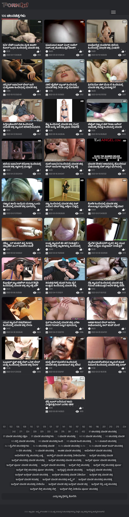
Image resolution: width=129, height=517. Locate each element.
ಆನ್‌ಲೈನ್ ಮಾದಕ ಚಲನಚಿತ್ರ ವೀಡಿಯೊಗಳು (66, 455)
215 (117, 426)
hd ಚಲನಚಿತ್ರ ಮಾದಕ (115, 436)
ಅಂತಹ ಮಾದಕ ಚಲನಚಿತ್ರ (69, 450)
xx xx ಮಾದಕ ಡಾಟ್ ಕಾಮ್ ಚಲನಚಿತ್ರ (106, 445)
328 (35, 431)
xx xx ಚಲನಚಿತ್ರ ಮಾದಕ (43, 445)
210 (110, 426)
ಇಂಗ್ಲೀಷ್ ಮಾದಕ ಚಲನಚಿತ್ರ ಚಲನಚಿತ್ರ (95, 479)
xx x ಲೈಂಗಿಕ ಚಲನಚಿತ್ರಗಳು (17, 445)
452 (83, 431)
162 (83, 426)
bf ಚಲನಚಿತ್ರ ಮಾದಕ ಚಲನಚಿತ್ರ (103, 431)
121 (38, 426)
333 (48, 431)
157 (77, 426)
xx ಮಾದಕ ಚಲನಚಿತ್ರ (44, 450)
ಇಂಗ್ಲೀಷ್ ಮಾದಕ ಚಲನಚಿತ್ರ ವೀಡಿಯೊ (28, 484)
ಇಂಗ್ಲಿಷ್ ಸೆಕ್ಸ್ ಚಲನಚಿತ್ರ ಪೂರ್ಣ (107, 465)
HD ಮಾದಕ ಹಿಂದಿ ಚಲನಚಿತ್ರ (79, 441)
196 (97, 426)
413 (76, 431)
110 (31, 426)
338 (56, 431)
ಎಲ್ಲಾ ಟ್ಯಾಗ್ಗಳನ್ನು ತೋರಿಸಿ (64, 496)
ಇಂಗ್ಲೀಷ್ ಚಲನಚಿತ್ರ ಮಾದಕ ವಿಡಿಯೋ (68, 474)
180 (90, 426)
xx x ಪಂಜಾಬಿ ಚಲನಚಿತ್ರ (106, 441)
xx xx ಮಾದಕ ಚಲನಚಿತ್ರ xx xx (71, 445)
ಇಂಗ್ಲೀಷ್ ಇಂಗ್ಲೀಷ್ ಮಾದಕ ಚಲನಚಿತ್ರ (31, 474)
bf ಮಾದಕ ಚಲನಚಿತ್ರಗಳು (42, 436)
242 (14, 431)
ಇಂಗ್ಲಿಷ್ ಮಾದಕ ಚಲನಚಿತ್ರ (53, 465)
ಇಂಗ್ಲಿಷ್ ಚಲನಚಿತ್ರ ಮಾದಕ (101, 455)
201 (104, 426)
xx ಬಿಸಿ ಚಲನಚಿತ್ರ (23, 450)
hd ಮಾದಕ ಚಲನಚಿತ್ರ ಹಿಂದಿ (50, 441)
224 (124, 426)
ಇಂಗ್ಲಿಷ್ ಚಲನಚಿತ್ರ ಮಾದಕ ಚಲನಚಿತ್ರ (28, 460)
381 (69, 431)
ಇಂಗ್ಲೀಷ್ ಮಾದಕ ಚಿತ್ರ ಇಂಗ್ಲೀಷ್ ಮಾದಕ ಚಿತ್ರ (68, 484)
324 (27, 431)
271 (20, 431)
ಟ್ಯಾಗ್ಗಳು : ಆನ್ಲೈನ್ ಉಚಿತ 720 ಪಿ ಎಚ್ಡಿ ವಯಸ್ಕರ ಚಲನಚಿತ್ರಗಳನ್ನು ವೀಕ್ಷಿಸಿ (54, 512)
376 (62, 431)
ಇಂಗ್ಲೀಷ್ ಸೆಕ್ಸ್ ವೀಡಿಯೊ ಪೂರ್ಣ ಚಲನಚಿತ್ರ (79, 489)
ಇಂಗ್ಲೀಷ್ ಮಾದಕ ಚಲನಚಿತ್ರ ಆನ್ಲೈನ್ (58, 479)
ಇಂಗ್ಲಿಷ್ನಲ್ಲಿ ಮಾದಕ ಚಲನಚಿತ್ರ (70, 469)
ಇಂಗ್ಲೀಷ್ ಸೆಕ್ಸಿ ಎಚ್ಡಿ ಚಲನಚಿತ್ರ (104, 484)
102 (10, 426)
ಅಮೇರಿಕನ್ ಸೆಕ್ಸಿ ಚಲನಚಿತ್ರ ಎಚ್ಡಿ (29, 455)
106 (17, 426)
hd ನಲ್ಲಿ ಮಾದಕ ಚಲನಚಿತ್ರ (23, 441)
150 (70, 426)
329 (41, 431)
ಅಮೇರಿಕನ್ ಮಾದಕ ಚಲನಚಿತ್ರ (98, 450)
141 (63, 426)
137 (57, 426)
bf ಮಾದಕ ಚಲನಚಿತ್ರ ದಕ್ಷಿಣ (15, 436)
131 (50, 426)
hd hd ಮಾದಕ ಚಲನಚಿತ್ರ (90, 436)
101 (4, 426)
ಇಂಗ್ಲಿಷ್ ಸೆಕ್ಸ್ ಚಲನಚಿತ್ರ (79, 465)
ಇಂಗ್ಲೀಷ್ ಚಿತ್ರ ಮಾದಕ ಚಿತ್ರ (101, 474)
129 (44, 426)
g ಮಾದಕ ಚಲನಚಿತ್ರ (66, 436)
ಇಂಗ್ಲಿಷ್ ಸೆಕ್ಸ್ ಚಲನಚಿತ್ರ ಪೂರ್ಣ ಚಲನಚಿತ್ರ (35, 469)
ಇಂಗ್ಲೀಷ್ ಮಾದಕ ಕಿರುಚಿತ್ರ (27, 479)
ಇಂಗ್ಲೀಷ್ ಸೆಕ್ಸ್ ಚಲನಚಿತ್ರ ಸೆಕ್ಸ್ (43, 489)
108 (24, 426)
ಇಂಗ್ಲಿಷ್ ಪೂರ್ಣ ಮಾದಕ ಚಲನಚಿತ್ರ (100, 460)
